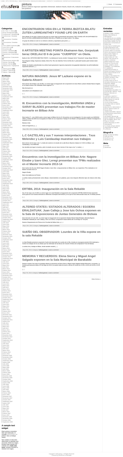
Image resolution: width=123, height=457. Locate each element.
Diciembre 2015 (7, 234)
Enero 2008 (6, 394)
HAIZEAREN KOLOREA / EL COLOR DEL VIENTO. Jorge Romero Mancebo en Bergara (113, 92)
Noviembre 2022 (7, 124)
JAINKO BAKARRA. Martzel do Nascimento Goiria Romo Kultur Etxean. (113, 113)
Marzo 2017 (6, 209)
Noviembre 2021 (7, 139)
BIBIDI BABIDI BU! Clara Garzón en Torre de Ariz (112, 62)
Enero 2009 (6, 374)
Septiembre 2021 (8, 142)
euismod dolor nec (12, 434)
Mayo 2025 (6, 93)
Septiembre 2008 (8, 381)
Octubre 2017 (7, 200)
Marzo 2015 (6, 248)
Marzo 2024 (6, 102)
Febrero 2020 (7, 165)
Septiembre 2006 (8, 422)
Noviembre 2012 (7, 296)
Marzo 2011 (6, 330)
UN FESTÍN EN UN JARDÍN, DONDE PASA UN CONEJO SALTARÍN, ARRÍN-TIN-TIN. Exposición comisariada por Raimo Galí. (113, 41)
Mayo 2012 (6, 306)
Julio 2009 (6, 364)
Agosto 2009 (6, 362)
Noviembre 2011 (7, 316)
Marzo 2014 (6, 268)
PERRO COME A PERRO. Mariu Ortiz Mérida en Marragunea (112, 35)
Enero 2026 (6, 85)
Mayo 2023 (6, 114)
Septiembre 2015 (8, 240)
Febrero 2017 (7, 211)
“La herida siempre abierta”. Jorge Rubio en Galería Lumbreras (112, 127)
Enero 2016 (6, 233)
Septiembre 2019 (8, 170)
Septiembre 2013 (8, 279)
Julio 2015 (6, 241)
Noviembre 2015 (7, 236)
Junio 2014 (6, 263)
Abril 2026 (6, 80)
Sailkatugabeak (7, 69)
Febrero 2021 (7, 151)
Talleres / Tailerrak (8, 70)
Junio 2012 (6, 304)
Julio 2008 (6, 384)
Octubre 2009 (7, 359)
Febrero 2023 (7, 119)
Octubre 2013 (7, 277)
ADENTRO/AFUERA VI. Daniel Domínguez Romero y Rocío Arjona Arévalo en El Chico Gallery (113, 72)
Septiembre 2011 (8, 320)
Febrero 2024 (7, 103)
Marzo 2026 (6, 81)
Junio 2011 (6, 325)
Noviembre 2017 (7, 199)
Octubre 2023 (7, 108)
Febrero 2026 (7, 83)
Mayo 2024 (6, 98)
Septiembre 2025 (8, 90)
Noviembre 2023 (7, 107)
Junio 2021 (6, 144)
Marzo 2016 (6, 229)
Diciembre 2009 (7, 355)
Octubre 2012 (7, 297)
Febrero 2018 (7, 194)
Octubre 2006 (7, 420)
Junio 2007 (6, 406)
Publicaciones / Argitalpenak (11, 65)
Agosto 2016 (6, 221)
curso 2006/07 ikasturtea (10, 45)
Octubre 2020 (7, 158)
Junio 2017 (6, 204)
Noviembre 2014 (7, 255)
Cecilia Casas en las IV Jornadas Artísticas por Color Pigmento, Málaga (113, 82)
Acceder (107, 145)
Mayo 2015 (6, 245)
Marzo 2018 (6, 192)
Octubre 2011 (7, 318)
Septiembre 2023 (8, 110)
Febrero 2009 (7, 372)
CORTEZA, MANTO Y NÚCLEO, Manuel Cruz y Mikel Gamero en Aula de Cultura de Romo (112, 98)
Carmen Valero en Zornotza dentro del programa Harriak (113, 51)
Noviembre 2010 (7, 337)
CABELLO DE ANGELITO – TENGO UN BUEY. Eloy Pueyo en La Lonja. (112, 77)
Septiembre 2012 (8, 299)
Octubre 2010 (7, 338)
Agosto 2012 (6, 301)
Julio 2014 (6, 262)
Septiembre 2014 (8, 258)
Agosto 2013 (6, 280)
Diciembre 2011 (7, 314)
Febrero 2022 (7, 134)
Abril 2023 (6, 115)
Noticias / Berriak (8, 62)
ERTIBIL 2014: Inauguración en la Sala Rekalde (53, 188)
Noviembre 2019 (7, 166)
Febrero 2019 (7, 177)
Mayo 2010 (6, 347)
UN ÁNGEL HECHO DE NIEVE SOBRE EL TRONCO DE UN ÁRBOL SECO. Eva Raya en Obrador (113, 119)
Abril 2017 (6, 207)
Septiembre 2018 (8, 183)
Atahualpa (68, 455)
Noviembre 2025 (7, 88)
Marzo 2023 (6, 117)
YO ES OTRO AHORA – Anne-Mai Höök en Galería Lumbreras (112, 104)
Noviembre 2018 (7, 180)
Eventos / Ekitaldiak (8, 50)
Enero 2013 (6, 292)
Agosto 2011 (6, 321)
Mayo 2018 (6, 188)
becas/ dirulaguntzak (9, 32)
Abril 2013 (6, 287)
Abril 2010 (6, 348)
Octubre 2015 (7, 238)
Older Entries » (96, 279)
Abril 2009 (6, 369)
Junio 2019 (6, 171)
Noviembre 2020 (7, 156)
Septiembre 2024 (8, 97)
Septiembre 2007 (8, 401)
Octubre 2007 (7, 400)
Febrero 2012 (7, 311)
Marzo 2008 (6, 391)
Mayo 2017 (6, 205)
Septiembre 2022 (8, 127)
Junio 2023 (6, 112)
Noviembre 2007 (7, 398)
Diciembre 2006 (7, 417)
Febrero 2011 (7, 331)
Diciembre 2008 (7, 376)
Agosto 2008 (6, 383)
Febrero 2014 (7, 270)
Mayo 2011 (6, 326)
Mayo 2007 (6, 408)
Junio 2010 (6, 345)
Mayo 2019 (6, 173)
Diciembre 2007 (7, 396)
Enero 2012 (6, 313)
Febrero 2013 (7, 291)
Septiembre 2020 (8, 160)
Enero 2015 (6, 251)
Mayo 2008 (6, 388)
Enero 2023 (6, 120)
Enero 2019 (6, 178)
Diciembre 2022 (7, 122)
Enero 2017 (6, 212)
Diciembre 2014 (7, 253)
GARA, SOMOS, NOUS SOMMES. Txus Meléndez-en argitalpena (112, 66)
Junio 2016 (6, 224)
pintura (26, 4)
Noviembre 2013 (7, 275)
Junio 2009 (6, 365)
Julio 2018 (6, 185)
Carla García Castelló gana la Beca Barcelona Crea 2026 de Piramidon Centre (112, 47)
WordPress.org (109, 139)
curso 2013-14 (7, 47)
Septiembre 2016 (8, 219)
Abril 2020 (6, 161)
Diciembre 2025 (7, 86)
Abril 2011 (6, 328)
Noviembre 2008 (7, 377)
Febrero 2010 (7, 352)
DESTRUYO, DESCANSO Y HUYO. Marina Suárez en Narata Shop (113, 108)
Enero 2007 (6, 415)
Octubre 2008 (7, 379)
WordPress (108, 147)
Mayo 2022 (6, 131)
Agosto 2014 (6, 260)
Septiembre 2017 (8, 202)
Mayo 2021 (6, 146)
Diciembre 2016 (7, 214)
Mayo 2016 (6, 226)
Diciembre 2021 (7, 137)
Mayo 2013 (6, 285)
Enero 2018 (6, 195)
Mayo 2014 (6, 265)
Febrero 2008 (7, 393)
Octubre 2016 (7, 217)
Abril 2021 (6, 148)
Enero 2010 (6, 354)
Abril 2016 (6, 228)
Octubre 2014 (7, 257)
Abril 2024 (6, 100)
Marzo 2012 (6, 309)
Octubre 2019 (7, 168)
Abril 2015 (6, 246)
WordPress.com (109, 138)
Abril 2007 (6, 410)
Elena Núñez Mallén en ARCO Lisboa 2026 (111, 54)
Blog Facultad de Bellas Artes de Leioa (111, 135)
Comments (118, 4)
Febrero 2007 (7, 413)
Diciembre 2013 (7, 274)
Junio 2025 (6, 91)
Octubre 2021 (7, 141)
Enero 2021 (6, 153)
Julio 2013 (6, 282)
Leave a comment (54, 44)
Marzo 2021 (6, 149)
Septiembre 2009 (8, 360)
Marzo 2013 (6, 289)
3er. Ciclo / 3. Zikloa (8, 31)
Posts (110, 4)
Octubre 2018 (7, 182)
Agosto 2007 (6, 403)
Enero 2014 (6, 272)
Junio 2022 (6, 129)
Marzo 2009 (6, 371)
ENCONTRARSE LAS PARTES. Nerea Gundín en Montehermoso (112, 87)
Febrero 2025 (7, 95)
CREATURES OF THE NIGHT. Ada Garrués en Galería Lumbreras (111, 58)
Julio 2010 (6, 343)
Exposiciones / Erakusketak (10, 54)
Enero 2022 (6, 136)
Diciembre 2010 (7, 335)
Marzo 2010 (6, 350)
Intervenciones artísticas (10, 60)
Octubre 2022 (7, 125)
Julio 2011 (6, 323)
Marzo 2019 (6, 175)
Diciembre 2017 (7, 197)
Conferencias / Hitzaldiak (10, 34)
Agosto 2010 (6, 342)
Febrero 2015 (7, 250)
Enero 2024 (6, 105)
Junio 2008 (6, 386)
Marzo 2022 (6, 132)
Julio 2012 (6, 302)
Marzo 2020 (6, 163)
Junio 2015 (6, 243)
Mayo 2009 (6, 367)
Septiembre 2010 (8, 340)
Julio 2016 (6, 222)
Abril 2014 (6, 267)
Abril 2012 (6, 308)
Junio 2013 (6, 284)
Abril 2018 (6, 190)
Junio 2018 (6, 187)
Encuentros (6, 49)
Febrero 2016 (7, 231)
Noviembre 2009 (7, 357)
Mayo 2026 (6, 78)
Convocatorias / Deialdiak (10, 39)
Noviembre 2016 (7, 216)
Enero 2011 (6, 333)
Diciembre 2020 (7, 154)
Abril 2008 (6, 389)
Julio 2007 (6, 405)
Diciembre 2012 (7, 294)
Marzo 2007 (6, 411)
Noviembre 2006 (7, 418)
